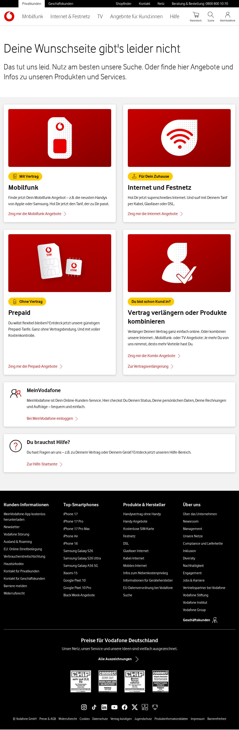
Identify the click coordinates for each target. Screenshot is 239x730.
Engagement (192, 573)
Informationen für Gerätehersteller (148, 581)
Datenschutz (100, 719)
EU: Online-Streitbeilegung (23, 549)
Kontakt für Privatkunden (21, 572)
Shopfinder (123, 4)
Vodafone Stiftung (195, 596)
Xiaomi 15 (70, 573)
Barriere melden (15, 586)
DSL (126, 544)
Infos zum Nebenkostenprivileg (145, 573)
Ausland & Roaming (18, 542)
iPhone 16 (70, 544)
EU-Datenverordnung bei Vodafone (148, 588)
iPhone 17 (70, 514)
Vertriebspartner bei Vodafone (204, 588)
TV (100, 16)
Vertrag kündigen (121, 719)
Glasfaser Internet (136, 551)
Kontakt (144, 4)
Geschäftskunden (60, 4)
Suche (127, 596)
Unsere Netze (193, 537)
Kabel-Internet (133, 559)
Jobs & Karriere (194, 581)
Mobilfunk (32, 16)
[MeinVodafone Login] (227, 16)
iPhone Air (70, 537)
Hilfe (174, 16)
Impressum (198, 719)
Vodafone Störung (16, 535)
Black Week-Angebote (79, 596)
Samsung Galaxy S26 (78, 551)
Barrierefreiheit (216, 719)
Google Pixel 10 (74, 581)
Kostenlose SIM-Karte (138, 529)
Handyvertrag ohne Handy (142, 514)
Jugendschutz (143, 719)
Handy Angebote (135, 522)
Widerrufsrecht (14, 594)
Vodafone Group (194, 610)
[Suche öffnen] (210, 16)
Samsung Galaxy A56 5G (80, 566)
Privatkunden (31, 4)
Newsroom (191, 522)
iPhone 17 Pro (73, 522)
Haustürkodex (14, 564)
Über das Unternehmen (200, 514)
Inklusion (189, 551)
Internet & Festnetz (70, 16)
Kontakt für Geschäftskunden (24, 579)
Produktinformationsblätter (171, 719)
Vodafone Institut (195, 603)
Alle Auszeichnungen (119, 659)
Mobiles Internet (135, 566)
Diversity (189, 559)
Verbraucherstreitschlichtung (24, 557)
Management (192, 529)
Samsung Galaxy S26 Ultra (82, 559)
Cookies (85, 719)
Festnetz (129, 537)
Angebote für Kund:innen (136, 16)
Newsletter (12, 527)
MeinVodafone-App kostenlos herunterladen (24, 517)
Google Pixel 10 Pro (77, 588)
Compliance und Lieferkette (203, 544)
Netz (161, 4)
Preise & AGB (47, 719)
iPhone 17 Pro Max (76, 529)
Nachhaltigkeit (193, 566)
